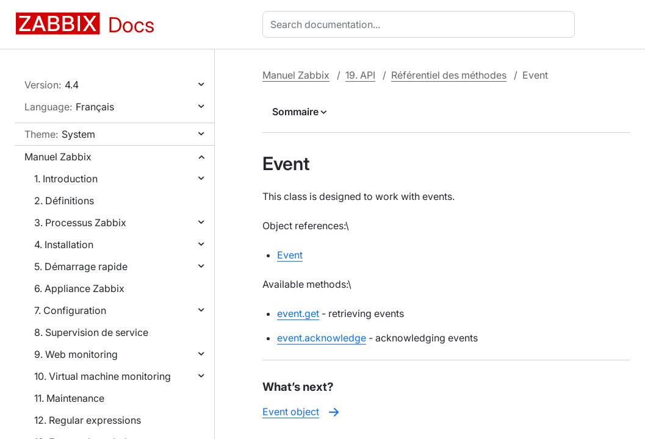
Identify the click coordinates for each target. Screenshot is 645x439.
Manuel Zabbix (58, 157)
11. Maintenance (69, 398)
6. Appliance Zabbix (79, 288)
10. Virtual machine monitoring (102, 376)
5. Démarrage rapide (81, 266)
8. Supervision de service (91, 332)
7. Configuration (70, 310)
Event (290, 255)
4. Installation (63, 244)
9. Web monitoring (76, 354)
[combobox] (421, 24)
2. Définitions (64, 201)
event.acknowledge (321, 338)
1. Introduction (66, 179)
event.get (298, 313)
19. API (360, 75)
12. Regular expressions (87, 420)
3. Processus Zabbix (80, 222)
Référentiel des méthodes (448, 75)
